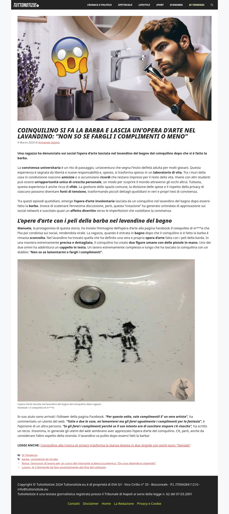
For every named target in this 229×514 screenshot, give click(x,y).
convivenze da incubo (44, 459)
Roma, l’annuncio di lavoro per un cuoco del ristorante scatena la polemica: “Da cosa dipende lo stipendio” (89, 463)
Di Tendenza (196, 4)
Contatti (74, 503)
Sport (160, 4)
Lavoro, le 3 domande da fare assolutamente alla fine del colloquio (64, 467)
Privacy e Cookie (149, 503)
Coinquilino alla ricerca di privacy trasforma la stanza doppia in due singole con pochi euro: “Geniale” (115, 445)
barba (25, 459)
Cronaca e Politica (99, 4)
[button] (212, 5)
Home (106, 503)
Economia (176, 4)
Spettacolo (125, 4)
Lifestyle (144, 4)
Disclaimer (91, 503)
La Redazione (124, 503)
